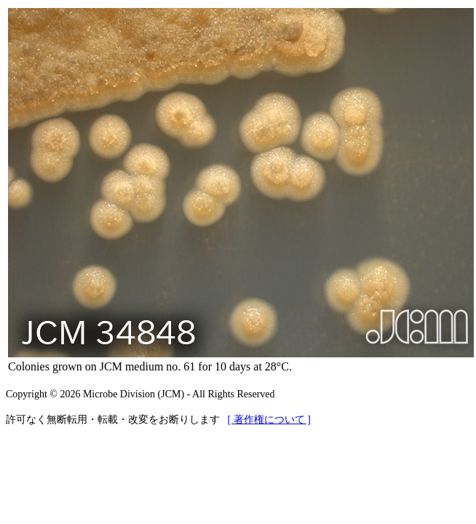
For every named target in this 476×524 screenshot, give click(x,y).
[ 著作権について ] (269, 419)
